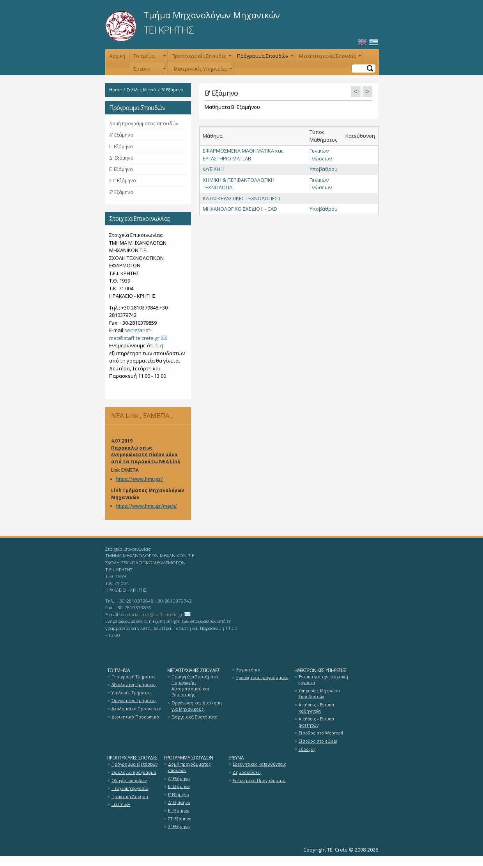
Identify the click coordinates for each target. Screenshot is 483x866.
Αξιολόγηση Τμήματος (134, 684)
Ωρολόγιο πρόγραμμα (133, 772)
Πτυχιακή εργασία (130, 788)
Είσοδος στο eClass (318, 741)
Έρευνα (149, 70)
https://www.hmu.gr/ (139, 479)
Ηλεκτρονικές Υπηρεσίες (201, 70)
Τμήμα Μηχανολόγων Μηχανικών (211, 15)
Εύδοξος (307, 749)
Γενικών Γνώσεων (321, 154)
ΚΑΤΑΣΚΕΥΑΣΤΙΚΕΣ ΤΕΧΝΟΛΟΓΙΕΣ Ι (241, 198)
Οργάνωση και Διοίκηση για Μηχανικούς (197, 706)
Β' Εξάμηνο (179, 786)
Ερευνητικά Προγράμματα (259, 780)
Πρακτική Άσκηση (129, 796)
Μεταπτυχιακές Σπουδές (329, 57)
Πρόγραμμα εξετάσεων (134, 764)
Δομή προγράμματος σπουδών (144, 123)
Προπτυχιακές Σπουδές (201, 57)
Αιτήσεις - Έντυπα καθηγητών (316, 708)
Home (115, 89)
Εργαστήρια (248, 669)
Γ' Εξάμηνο (121, 146)
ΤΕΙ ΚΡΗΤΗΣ (168, 30)
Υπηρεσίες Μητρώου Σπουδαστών (319, 694)
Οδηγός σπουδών (129, 780)
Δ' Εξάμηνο (121, 158)
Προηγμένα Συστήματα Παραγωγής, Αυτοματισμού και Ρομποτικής (195, 686)
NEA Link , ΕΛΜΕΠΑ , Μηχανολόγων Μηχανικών (146, 418)
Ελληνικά (373, 42)
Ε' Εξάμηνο (121, 169)
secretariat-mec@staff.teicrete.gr (134, 334)
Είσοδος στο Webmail (321, 733)
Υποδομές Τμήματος (131, 692)
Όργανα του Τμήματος (134, 700)
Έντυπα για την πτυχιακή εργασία (323, 680)
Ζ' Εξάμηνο (121, 192)
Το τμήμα (149, 57)
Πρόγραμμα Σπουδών (264, 57)
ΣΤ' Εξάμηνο (122, 180)
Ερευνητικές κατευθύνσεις (259, 764)
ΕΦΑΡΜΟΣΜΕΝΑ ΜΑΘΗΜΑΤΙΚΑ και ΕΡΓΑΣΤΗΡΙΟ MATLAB (243, 154)
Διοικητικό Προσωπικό (135, 717)
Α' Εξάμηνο (121, 135)
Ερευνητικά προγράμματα (262, 677)
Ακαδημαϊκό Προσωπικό (136, 708)
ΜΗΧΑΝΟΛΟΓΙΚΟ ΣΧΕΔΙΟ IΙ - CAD (240, 208)
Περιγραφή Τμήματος (133, 676)
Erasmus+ (121, 804)
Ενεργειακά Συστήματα (195, 717)
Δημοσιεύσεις (247, 772)
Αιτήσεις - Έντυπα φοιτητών (316, 722)
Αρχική (117, 56)
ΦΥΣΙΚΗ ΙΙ (213, 168)
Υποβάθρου (324, 168)
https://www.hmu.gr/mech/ (146, 506)
